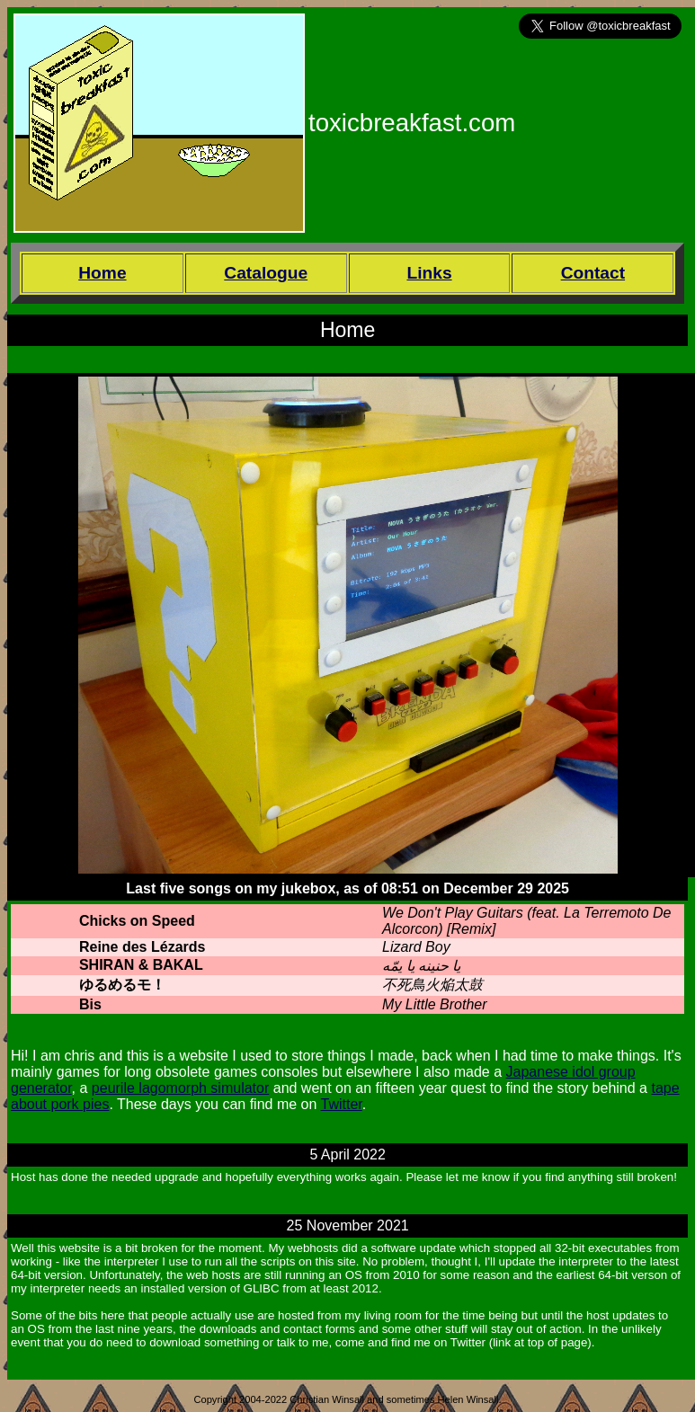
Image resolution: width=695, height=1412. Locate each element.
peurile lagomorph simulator (180, 1088)
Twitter (341, 1104)
